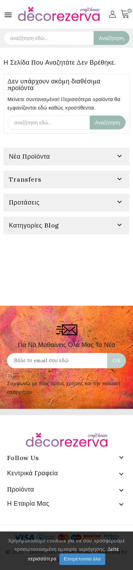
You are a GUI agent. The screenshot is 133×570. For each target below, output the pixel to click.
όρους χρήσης (67, 383)
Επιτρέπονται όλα (82, 559)
